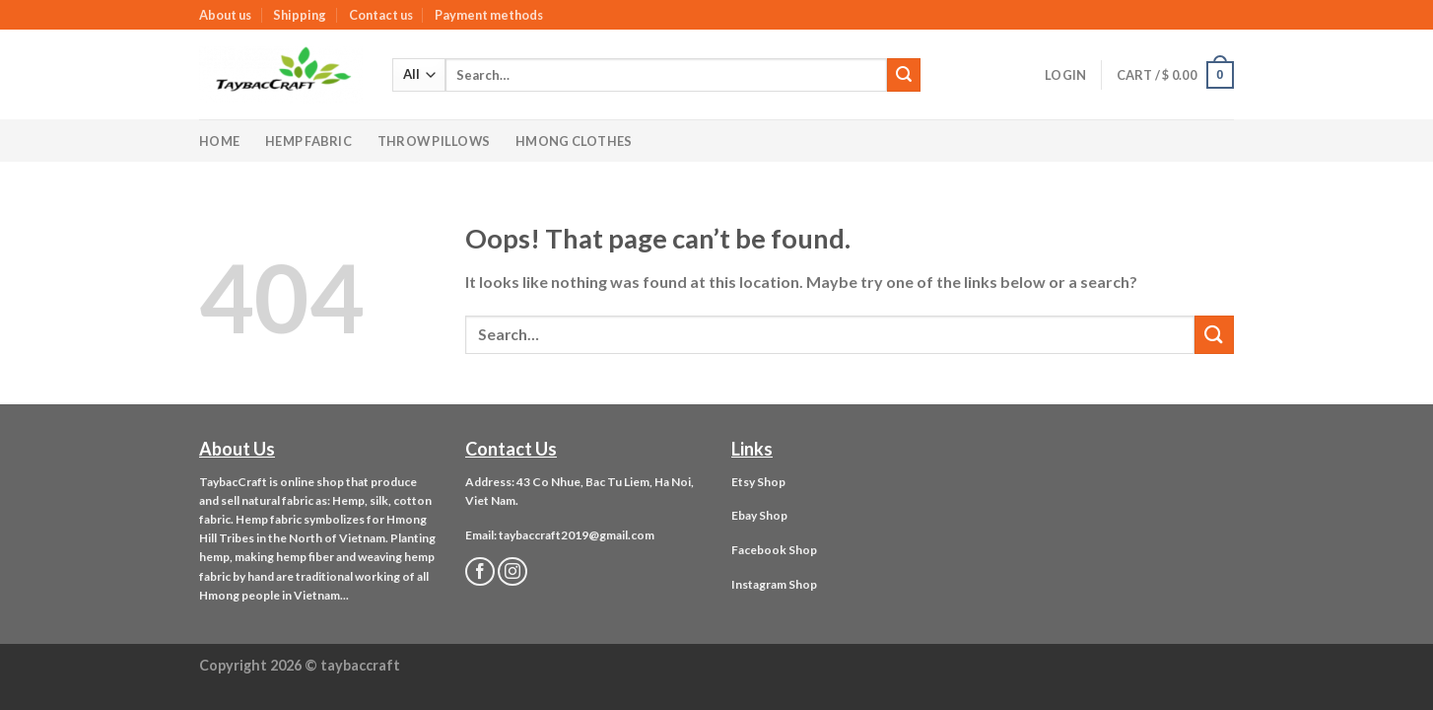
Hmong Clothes (573, 141)
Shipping (299, 15)
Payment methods (489, 15)
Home (219, 141)
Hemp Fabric (308, 141)
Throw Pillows (433, 141)
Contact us (381, 15)
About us (225, 15)
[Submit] (904, 75)
